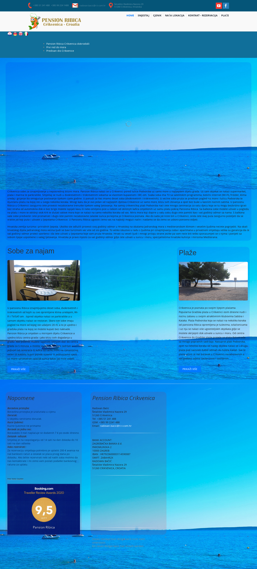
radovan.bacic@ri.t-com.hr (93, 5)
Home (131, 16)
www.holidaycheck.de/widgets (110, 549)
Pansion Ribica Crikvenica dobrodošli (67, 43)
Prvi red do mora (56, 47)
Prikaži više (18, 369)
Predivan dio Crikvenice (60, 50)
